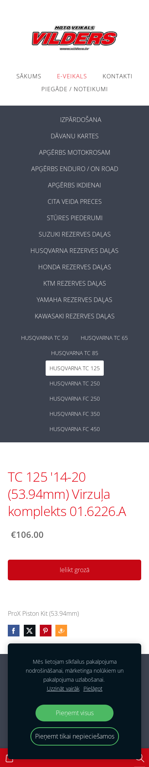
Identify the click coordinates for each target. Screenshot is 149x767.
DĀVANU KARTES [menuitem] (75, 136)
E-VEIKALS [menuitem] (72, 76)
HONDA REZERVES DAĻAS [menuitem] (74, 267)
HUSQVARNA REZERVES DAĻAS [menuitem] (74, 250)
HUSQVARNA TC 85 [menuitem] (74, 353)
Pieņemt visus (75, 713)
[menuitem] (47, 118)
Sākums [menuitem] (28, 76)
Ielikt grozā (74, 570)
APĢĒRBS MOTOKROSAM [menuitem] (74, 152)
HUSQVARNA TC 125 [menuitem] (75, 368)
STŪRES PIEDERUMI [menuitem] (75, 218)
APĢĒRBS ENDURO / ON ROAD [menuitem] (74, 168)
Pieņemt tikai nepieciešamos (74, 736)
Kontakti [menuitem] (118, 76)
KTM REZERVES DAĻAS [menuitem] (74, 283)
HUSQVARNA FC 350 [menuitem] (75, 413)
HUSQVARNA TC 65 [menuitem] (104, 337)
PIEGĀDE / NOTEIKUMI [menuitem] (74, 89)
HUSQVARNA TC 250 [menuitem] (75, 383)
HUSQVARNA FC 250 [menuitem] (75, 398)
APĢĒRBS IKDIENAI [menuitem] (74, 185)
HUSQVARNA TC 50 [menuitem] (44, 337)
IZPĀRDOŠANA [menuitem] (80, 119)
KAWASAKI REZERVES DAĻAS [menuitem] (75, 316)
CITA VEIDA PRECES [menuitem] (75, 201)
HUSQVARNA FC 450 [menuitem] (75, 429)
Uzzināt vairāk (63, 688)
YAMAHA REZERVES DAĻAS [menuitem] (74, 299)
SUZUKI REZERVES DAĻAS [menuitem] (75, 234)
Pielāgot (93, 688)
